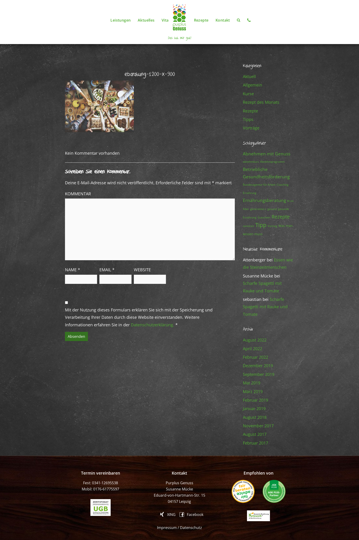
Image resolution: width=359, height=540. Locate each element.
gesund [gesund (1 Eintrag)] (272, 209)
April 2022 (252, 348)
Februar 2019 (255, 400)
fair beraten (243, 491)
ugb (100, 507)
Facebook (195, 514)
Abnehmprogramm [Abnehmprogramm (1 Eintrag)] (272, 162)
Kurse (248, 93)
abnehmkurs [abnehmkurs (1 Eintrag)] (251, 162)
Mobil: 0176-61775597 (100, 489)
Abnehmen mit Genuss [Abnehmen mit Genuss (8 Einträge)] (266, 154)
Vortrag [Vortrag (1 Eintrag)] (272, 226)
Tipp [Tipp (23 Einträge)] (260, 225)
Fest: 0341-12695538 (100, 482)
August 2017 (254, 434)
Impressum (167, 527)
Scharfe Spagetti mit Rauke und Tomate (265, 307)
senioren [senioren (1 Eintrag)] (248, 226)
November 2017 (258, 425)
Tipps (248, 119)
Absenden (76, 336)
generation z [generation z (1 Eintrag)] (258, 209)
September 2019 (258, 374)
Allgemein (252, 85)
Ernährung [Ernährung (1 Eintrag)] (249, 193)
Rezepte (201, 20)
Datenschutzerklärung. (152, 324)
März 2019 (253, 391)
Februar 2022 (255, 357)
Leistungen (120, 20)
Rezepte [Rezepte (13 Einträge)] (281, 216)
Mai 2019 (251, 383)
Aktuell (249, 76)
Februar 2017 (255, 443)
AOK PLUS (274, 491)
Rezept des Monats (261, 102)
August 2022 (254, 340)
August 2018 (254, 417)
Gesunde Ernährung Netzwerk (258, 515)
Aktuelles (146, 20)
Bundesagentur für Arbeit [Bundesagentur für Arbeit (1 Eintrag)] (259, 185)
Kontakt (223, 20)
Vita (165, 20)
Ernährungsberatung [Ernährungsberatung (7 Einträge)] (264, 200)
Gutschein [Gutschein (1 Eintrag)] (264, 217)
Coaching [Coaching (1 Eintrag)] (283, 185)
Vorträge (251, 128)
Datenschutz (191, 527)
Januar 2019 (254, 408)
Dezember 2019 (258, 365)
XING (171, 514)
